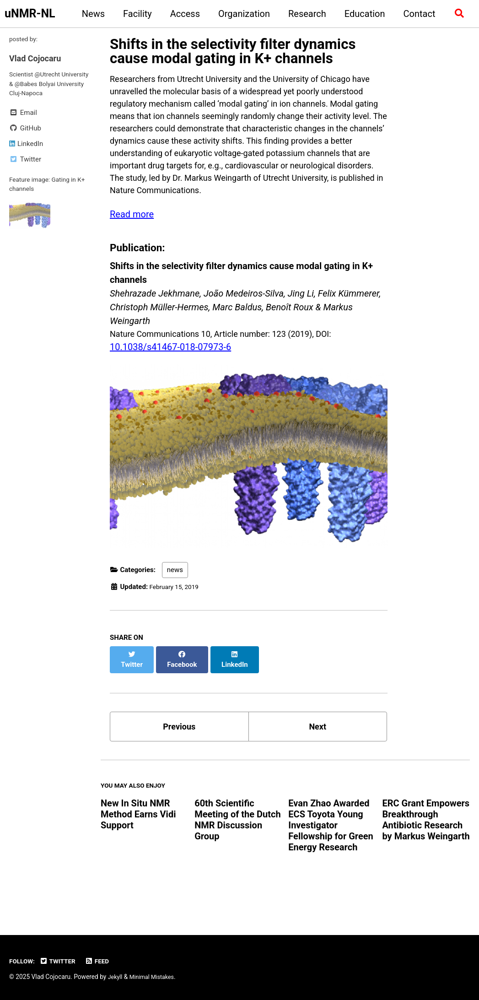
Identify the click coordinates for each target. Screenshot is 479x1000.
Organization (241, 13)
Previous (179, 750)
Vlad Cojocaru (38, 59)
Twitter (61, 961)
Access (182, 13)
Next (317, 750)
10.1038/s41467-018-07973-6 (170, 376)
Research (304, 13)
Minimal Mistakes (155, 976)
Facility (134, 13)
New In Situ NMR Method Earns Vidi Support (138, 842)
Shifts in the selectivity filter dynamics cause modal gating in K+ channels (232, 51)
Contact (416, 13)
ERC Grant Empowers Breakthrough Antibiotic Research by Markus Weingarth (425, 848)
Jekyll (116, 976)
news (175, 601)
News (90, 13)
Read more (132, 242)
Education (361, 13)
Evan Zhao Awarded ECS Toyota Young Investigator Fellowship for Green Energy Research (330, 853)
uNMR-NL (30, 13)
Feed (104, 961)
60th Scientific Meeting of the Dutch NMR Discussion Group (237, 848)
